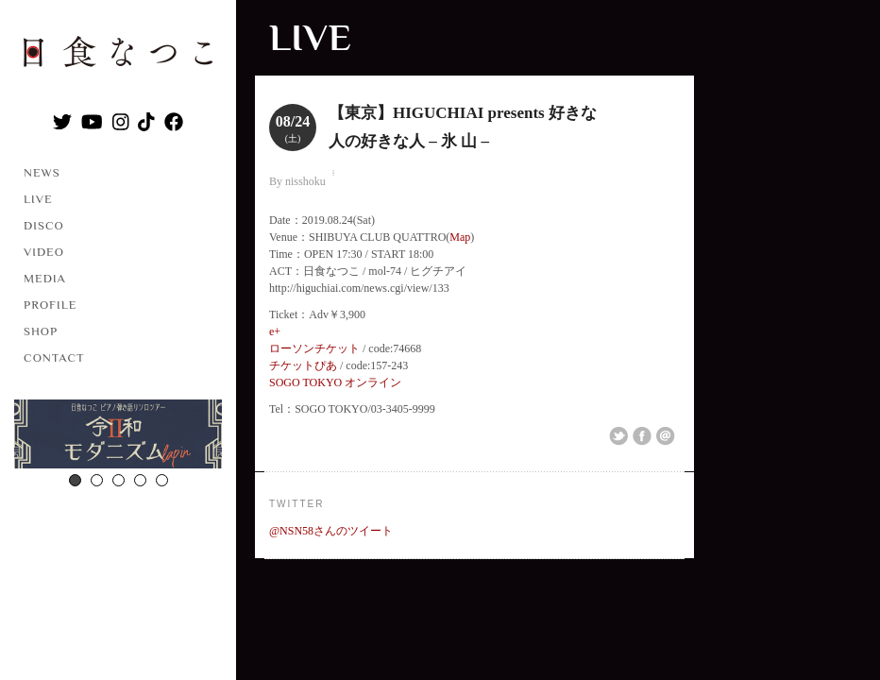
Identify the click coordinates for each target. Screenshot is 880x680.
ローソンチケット (314, 348)
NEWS (42, 172)
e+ (274, 331)
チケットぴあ (303, 365)
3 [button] (118, 480)
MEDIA (45, 278)
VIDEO (44, 252)
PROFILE (50, 305)
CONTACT (54, 357)
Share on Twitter (618, 436)
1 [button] (75, 480)
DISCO (44, 225)
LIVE (38, 199)
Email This (665, 436)
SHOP (41, 331)
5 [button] (162, 480)
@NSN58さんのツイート (331, 530)
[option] (118, 436)
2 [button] (97, 480)
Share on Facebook (642, 436)
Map (459, 237)
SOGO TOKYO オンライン (335, 382)
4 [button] (140, 480)
